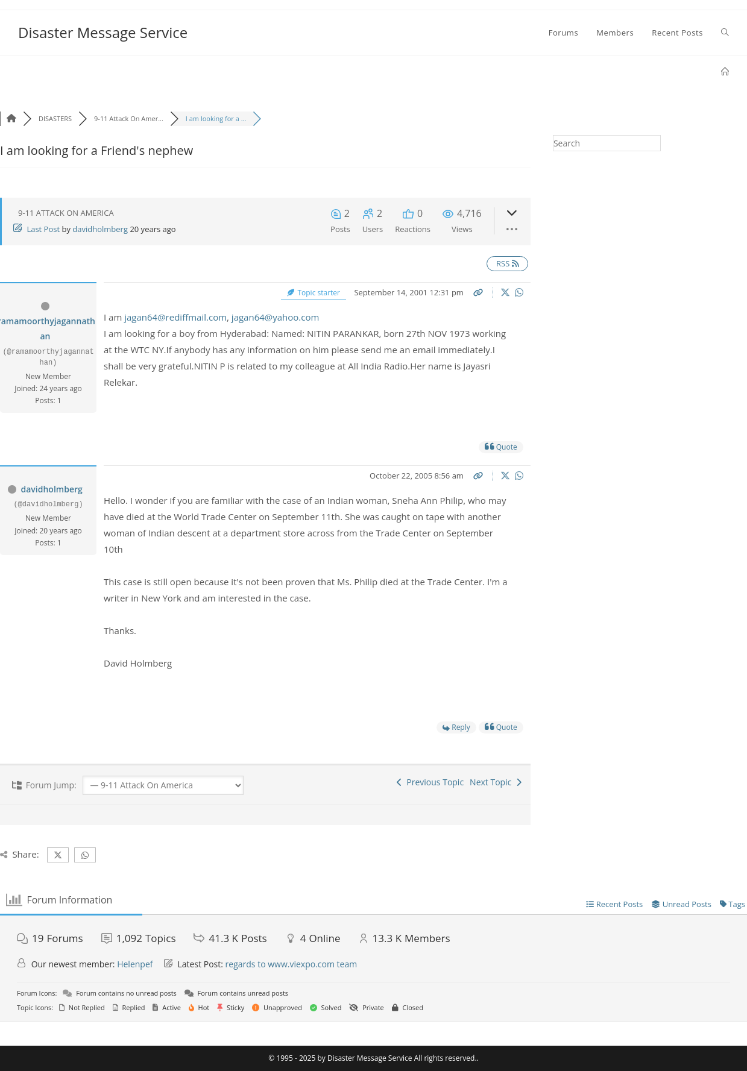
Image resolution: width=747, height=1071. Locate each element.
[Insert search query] (607, 143)
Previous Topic (430, 782)
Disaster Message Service (103, 32)
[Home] (725, 71)
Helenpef (135, 964)
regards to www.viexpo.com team (291, 964)
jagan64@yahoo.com (276, 317)
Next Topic (496, 782)
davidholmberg (100, 229)
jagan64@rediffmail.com (175, 317)
